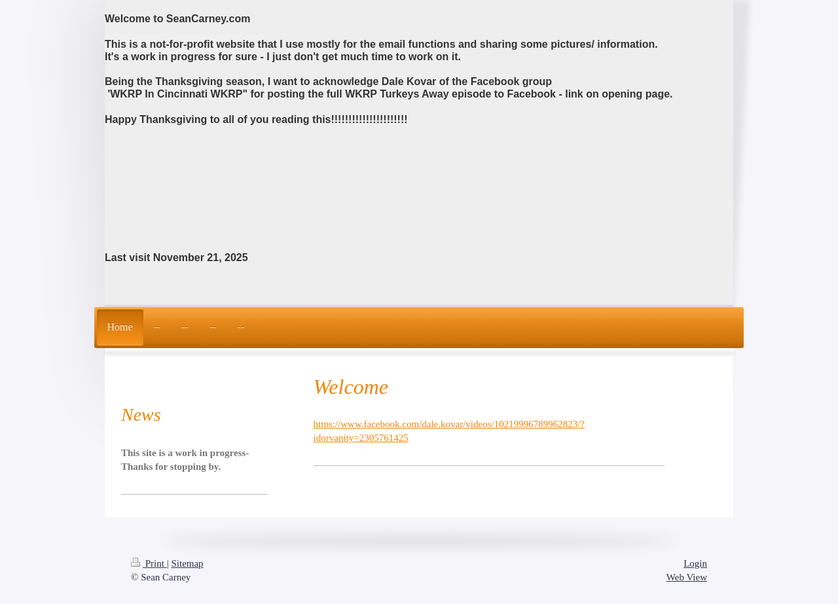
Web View (686, 577)
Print (149, 563)
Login (695, 563)
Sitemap (187, 563)
